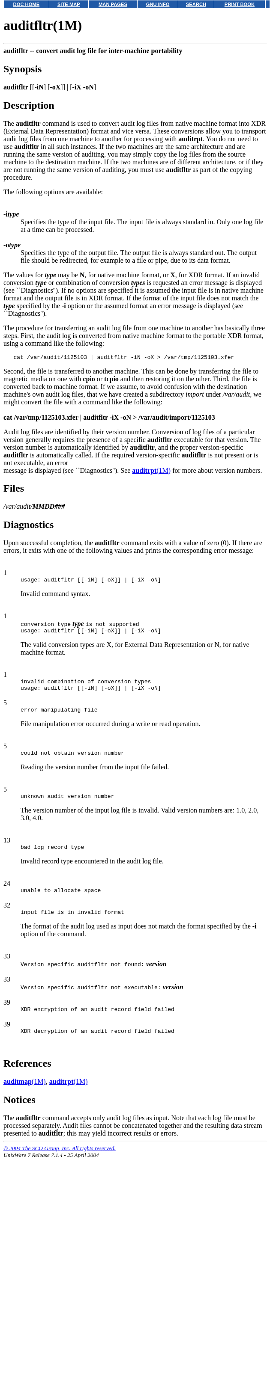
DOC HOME (26, 4)
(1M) (151, 471)
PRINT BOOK (240, 4)
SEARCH (196, 4)
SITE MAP (68, 4)
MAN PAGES (113, 4)
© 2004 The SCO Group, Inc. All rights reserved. (59, 1165)
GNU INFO (158, 4)
